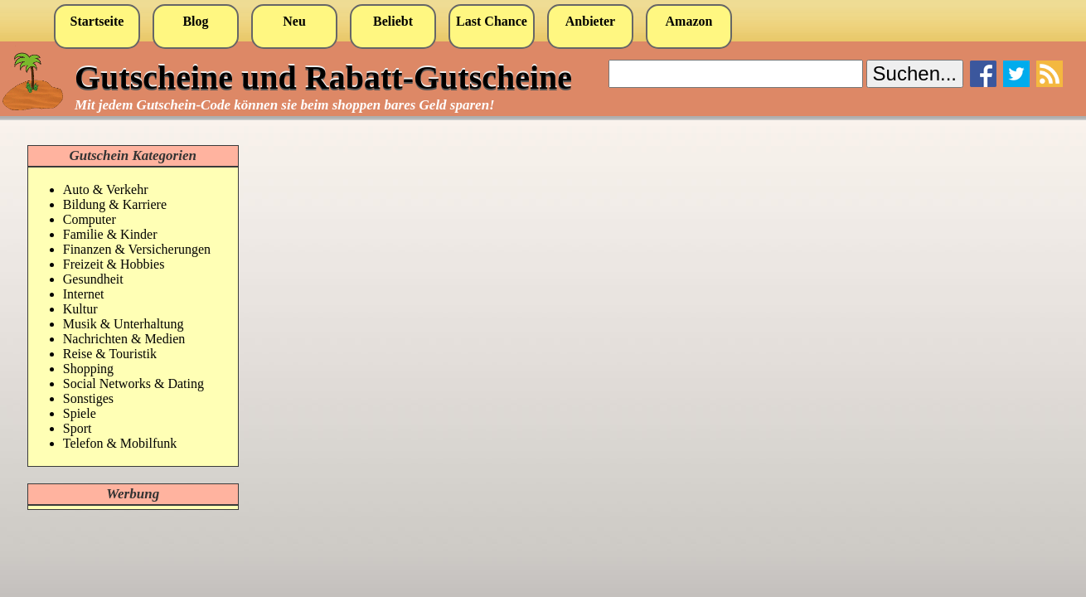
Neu (294, 21)
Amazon (689, 21)
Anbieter (590, 21)
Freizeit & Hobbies (114, 264)
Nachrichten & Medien (124, 339)
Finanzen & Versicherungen (137, 249)
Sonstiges (88, 398)
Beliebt (393, 21)
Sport (77, 428)
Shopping (88, 369)
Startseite (97, 21)
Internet (83, 294)
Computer (89, 219)
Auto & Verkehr (105, 189)
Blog (195, 21)
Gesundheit (93, 279)
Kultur (80, 309)
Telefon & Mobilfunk (120, 443)
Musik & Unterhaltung (123, 324)
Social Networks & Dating (133, 383)
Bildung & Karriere (115, 204)
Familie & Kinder (110, 234)
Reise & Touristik (110, 354)
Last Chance (491, 21)
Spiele (79, 413)
